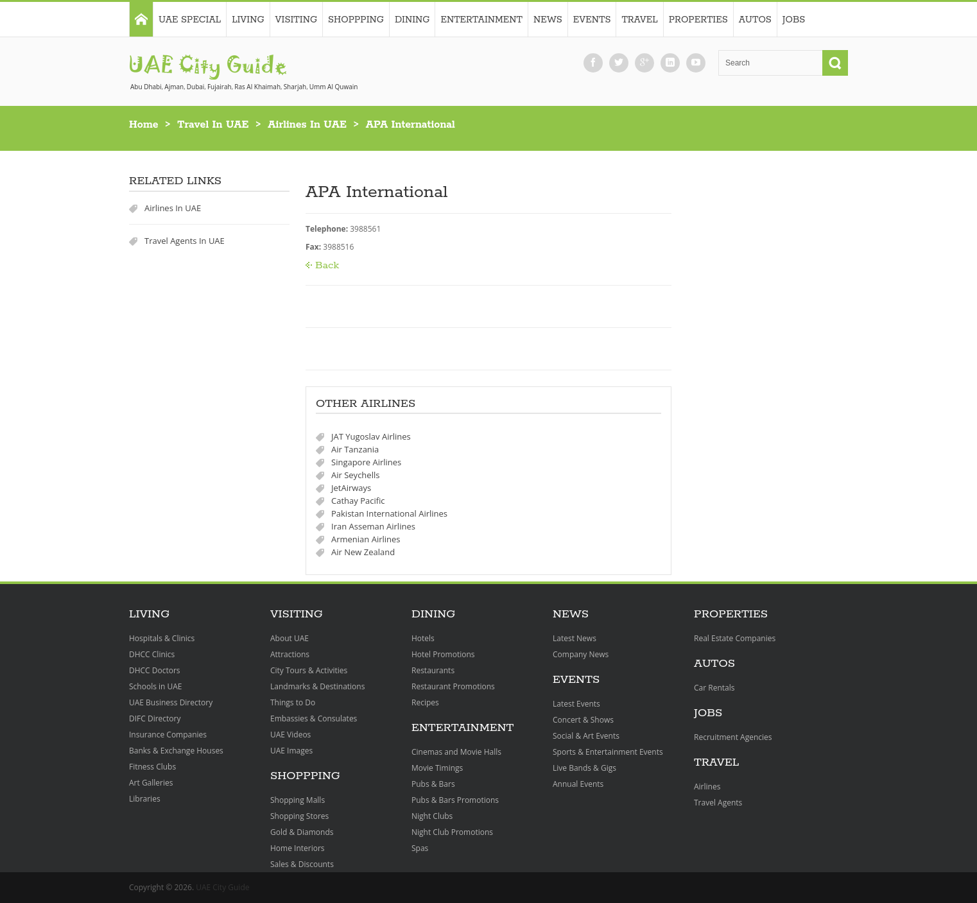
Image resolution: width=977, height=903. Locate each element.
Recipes (425, 702)
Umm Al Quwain (333, 86)
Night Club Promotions (452, 832)
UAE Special (190, 20)
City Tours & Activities (308, 670)
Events (592, 20)
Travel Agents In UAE (184, 240)
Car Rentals (714, 687)
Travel (639, 20)
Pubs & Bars (433, 783)
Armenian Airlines (366, 539)
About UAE (289, 638)
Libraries (144, 798)
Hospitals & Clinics (162, 638)
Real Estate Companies (734, 638)
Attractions (289, 654)
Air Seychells (355, 475)
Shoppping (356, 20)
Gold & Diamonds (301, 832)
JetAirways (351, 488)
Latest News (574, 638)
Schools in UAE (155, 686)
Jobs (793, 20)
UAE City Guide (222, 887)
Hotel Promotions (443, 654)
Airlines (707, 786)
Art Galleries (151, 782)
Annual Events (578, 783)
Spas (419, 848)
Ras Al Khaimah (257, 86)
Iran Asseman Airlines (373, 526)
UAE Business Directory (170, 702)
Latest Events (576, 703)
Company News (581, 654)
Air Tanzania (355, 449)
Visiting (296, 20)
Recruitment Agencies (733, 737)
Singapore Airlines (366, 462)
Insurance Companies (168, 734)
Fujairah (219, 86)
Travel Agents (718, 802)
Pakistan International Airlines (389, 513)
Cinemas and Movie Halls (456, 751)
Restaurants (432, 670)
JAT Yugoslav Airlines (371, 436)
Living (248, 20)
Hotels (423, 638)
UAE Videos (290, 734)
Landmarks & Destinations (317, 686)
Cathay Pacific (358, 500)
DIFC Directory (154, 718)
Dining (412, 20)
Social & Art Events (586, 735)
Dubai (196, 86)
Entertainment (481, 20)
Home (144, 125)
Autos (755, 20)
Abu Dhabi (146, 86)
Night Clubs (432, 816)
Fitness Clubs (152, 766)
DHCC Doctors (154, 670)
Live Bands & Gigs (584, 767)
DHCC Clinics (152, 654)
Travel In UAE (212, 125)
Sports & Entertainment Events (608, 751)
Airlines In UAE (307, 125)
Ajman (174, 86)
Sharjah (295, 86)
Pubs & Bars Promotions (455, 800)
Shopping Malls (297, 800)
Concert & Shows (583, 719)
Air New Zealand (363, 552)
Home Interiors (297, 848)
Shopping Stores (299, 816)
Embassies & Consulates (313, 718)
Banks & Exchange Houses (176, 750)
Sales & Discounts (302, 864)
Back (327, 265)
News (547, 20)
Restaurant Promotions (453, 686)
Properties (698, 20)
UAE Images (291, 750)
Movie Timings (437, 767)
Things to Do (292, 702)
